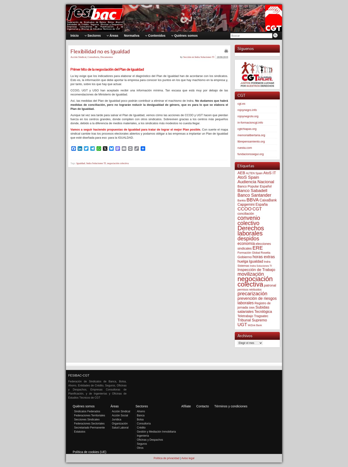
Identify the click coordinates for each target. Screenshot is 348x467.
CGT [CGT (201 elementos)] (257, 208)
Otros (140, 447)
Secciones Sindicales (86, 419)
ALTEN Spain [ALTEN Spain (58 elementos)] (254, 173)
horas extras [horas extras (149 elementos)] (264, 257)
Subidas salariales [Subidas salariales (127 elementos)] (253, 309)
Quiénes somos (84, 406)
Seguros (142, 443)
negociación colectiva (118, 163)
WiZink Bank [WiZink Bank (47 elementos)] (255, 325)
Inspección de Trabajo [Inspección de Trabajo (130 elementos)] (256, 270)
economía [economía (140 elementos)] (246, 243)
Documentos (106, 57)
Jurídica (116, 419)
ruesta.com (244, 147)
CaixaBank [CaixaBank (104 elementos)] (268, 200)
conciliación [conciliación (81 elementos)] (245, 213)
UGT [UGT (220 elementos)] (242, 324)
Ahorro (141, 411)
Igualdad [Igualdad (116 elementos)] (256, 261)
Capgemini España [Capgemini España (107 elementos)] (252, 204)
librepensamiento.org (251, 141)
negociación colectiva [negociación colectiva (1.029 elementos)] (255, 281)
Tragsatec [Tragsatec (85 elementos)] (261, 316)
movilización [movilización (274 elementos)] (250, 274)
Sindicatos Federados (87, 411)
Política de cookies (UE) (89, 452)
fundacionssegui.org (250, 154)
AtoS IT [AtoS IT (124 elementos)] (269, 173)
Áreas (115, 406)
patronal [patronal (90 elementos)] (270, 285)
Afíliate (186, 406)
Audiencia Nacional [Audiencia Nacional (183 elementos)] (255, 181)
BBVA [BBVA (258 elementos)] (252, 199)
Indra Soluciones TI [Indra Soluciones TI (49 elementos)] (261, 265)
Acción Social (120, 415)
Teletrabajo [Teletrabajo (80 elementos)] (245, 316)
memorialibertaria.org (251, 135)
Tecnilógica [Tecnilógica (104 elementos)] (263, 312)
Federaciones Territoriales (89, 415)
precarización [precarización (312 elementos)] (252, 293)
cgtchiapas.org (247, 129)
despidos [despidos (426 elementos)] (248, 238)
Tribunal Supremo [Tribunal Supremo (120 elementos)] (252, 320)
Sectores (142, 406)
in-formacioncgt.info (250, 122)
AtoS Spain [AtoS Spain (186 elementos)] (248, 177)
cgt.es (241, 103)
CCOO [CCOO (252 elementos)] (244, 208)
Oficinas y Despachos (150, 439)
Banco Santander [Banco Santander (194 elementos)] (254, 195)
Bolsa (140, 419)
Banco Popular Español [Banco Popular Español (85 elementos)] (254, 186)
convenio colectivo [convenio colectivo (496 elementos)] (248, 220)
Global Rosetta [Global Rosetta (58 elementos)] (261, 252)
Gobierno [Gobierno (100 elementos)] (244, 257)
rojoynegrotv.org (247, 116)
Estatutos (79, 431)
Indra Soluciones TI (96, 163)
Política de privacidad (166, 458)
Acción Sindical (78, 57)
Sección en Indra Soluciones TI (198, 57)
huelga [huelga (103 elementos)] (242, 261)
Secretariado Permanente (89, 427)
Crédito (141, 427)
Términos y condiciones (230, 406)
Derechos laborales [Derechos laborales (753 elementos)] (250, 231)
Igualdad (80, 163)
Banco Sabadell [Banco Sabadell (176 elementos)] (252, 190)
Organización (120, 423)
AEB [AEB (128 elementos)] (241, 173)
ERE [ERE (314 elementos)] (258, 248)
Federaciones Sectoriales (89, 423)
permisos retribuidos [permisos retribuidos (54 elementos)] (249, 289)
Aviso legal (187, 458)
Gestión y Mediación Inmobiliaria (156, 431)
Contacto (202, 406)
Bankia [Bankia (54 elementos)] (241, 200)
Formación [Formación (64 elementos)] (244, 252)
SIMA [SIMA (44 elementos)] (252, 307)
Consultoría (93, 57)
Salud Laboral (120, 427)
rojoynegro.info (247, 110)
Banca (141, 415)
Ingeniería (143, 435)
